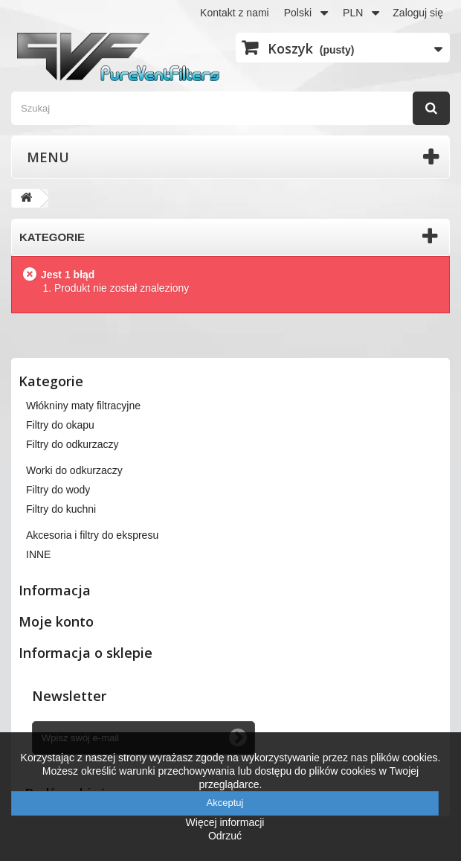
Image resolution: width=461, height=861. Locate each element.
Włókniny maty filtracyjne (83, 406)
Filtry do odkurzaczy (72, 444)
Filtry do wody (58, 490)
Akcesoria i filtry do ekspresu (92, 535)
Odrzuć (225, 836)
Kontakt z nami (234, 13)
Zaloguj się (418, 13)
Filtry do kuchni (61, 509)
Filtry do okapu (60, 425)
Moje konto (56, 621)
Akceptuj (225, 802)
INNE (38, 554)
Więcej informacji (225, 822)
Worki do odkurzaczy (74, 470)
